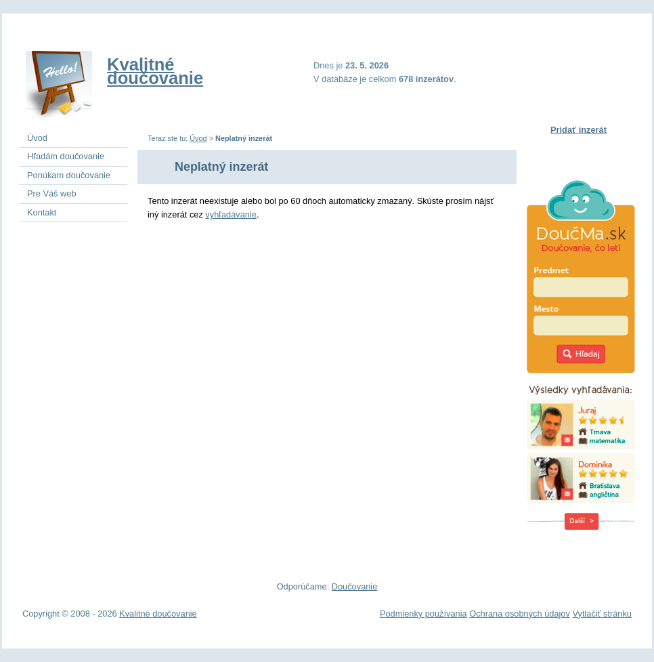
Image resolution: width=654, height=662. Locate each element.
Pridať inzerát (578, 130)
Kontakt (41, 212)
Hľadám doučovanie (65, 156)
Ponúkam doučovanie (68, 175)
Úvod (198, 138)
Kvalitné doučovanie (155, 71)
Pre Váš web (52, 193)
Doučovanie (355, 586)
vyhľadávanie (231, 214)
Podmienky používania (423, 613)
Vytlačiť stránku (602, 613)
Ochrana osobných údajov (519, 613)
